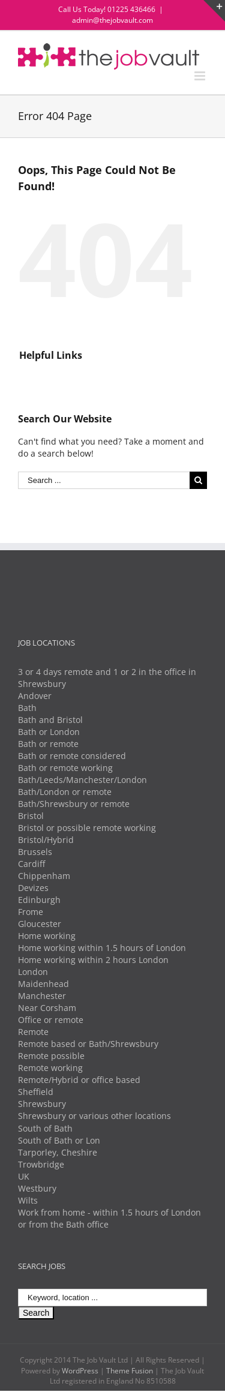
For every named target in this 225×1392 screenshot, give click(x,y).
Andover (35, 695)
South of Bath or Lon (59, 1140)
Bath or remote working (65, 767)
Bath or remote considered (72, 755)
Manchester (42, 995)
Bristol (31, 815)
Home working (47, 935)
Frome (30, 911)
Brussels (35, 851)
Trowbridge (41, 1164)
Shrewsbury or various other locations (94, 1115)
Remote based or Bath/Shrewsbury (88, 1043)
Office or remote (50, 1019)
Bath (27, 707)
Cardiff (31, 863)
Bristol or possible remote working (87, 827)
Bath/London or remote (65, 791)
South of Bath (45, 1128)
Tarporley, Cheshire (57, 1152)
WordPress (80, 1371)
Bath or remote (48, 743)
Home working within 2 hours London (93, 959)
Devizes (33, 887)
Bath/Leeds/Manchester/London (82, 779)
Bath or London (49, 731)
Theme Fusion (129, 1371)
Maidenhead (43, 983)
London (33, 971)
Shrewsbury (42, 1103)
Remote (33, 1031)
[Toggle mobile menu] (200, 76)
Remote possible (51, 1055)
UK (23, 1176)
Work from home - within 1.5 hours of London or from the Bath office (109, 1218)
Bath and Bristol (50, 719)
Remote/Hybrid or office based (79, 1079)
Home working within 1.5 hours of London (102, 947)
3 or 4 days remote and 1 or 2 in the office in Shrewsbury (107, 677)
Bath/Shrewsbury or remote (74, 803)
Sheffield (35, 1091)
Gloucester (39, 923)
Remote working (50, 1067)
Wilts (28, 1200)
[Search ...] (104, 480)
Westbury (37, 1188)
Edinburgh (39, 899)
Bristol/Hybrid (46, 839)
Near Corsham (47, 1007)
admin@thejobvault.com (112, 20)
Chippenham (44, 875)
